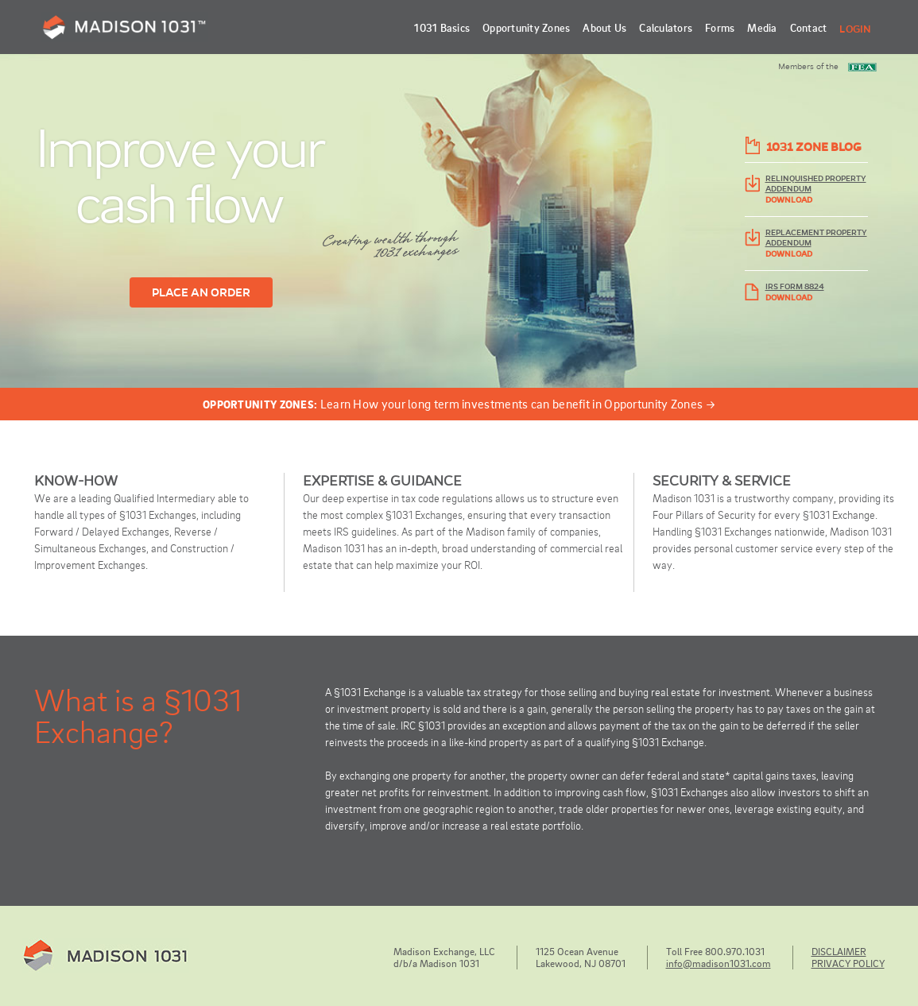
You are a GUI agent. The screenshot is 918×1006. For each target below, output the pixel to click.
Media (762, 27)
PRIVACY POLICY (848, 963)
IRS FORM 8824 (794, 286)
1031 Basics (442, 27)
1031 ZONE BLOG (814, 147)
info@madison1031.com (718, 963)
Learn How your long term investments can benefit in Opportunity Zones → (459, 404)
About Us (604, 27)
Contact (808, 27)
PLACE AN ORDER (201, 292)
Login (855, 29)
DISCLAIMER (838, 951)
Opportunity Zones (526, 27)
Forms (719, 27)
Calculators (665, 27)
